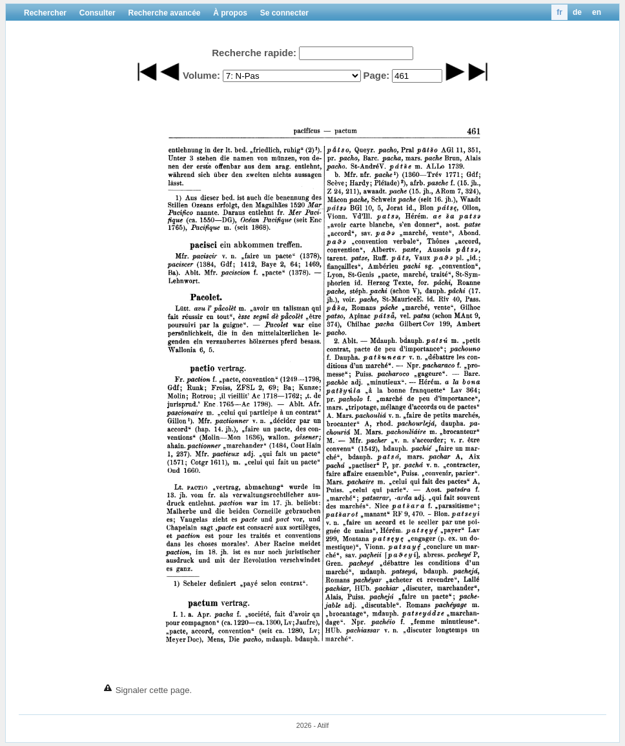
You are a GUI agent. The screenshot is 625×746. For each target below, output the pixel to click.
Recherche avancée (164, 12)
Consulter (97, 12)
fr (559, 12)
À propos (230, 12)
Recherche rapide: (254, 52)
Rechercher (45, 12)
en (596, 12)
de (577, 12)
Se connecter (284, 12)
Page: (376, 75)
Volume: (201, 75)
